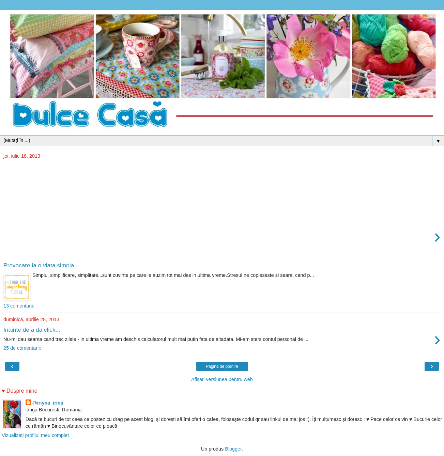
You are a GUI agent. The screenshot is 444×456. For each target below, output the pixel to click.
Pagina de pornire (222, 366)
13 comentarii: (18, 306)
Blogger (233, 449)
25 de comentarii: (22, 348)
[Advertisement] (222, 210)
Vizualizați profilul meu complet (35, 435)
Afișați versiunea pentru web (222, 379)
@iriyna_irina (47, 403)
